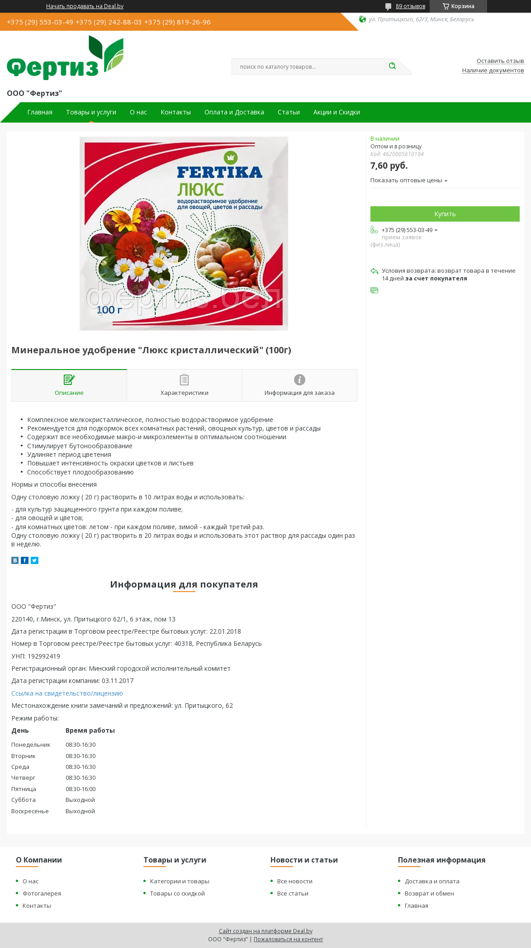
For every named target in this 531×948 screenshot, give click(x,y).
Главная (39, 112)
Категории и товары (179, 881)
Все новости (295, 881)
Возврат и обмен (429, 893)
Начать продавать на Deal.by (84, 6)
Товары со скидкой (177, 893)
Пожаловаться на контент (288, 939)
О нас (138, 112)
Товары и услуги (91, 112)
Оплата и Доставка (234, 112)
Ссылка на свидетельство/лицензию (67, 693)
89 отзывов (410, 6)
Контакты (176, 112)
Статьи (289, 112)
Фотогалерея (42, 893)
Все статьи (292, 893)
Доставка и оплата (432, 881)
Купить (445, 213)
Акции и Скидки (336, 112)
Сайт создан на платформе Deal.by (266, 931)
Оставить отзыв (500, 61)
